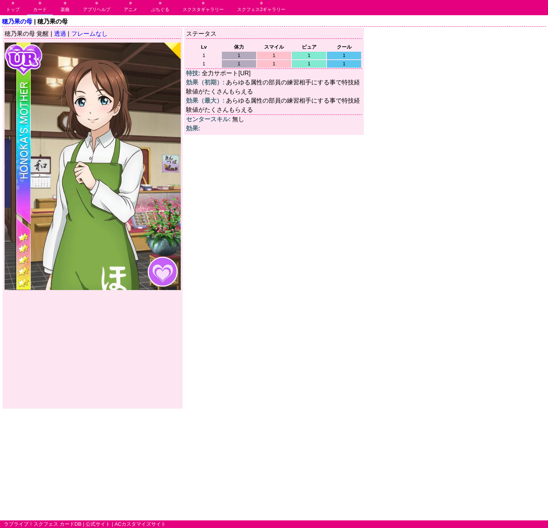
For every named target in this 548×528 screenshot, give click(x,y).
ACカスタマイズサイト (140, 524)
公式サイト (98, 524)
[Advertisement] (93, 350)
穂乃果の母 (17, 21)
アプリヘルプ (96, 9)
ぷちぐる (160, 9)
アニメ (130, 9)
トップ (13, 9)
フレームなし (89, 33)
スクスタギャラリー (203, 9)
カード (40, 9)
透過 (60, 33)
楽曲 (65, 9)
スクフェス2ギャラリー (261, 9)
